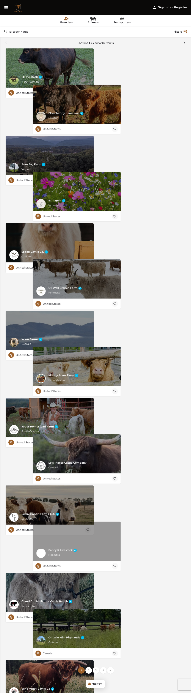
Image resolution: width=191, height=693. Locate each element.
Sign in (164, 7)
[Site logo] (19, 7)
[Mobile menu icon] (6, 7)
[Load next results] (184, 43)
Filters (180, 32)
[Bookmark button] (88, 93)
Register (180, 7)
